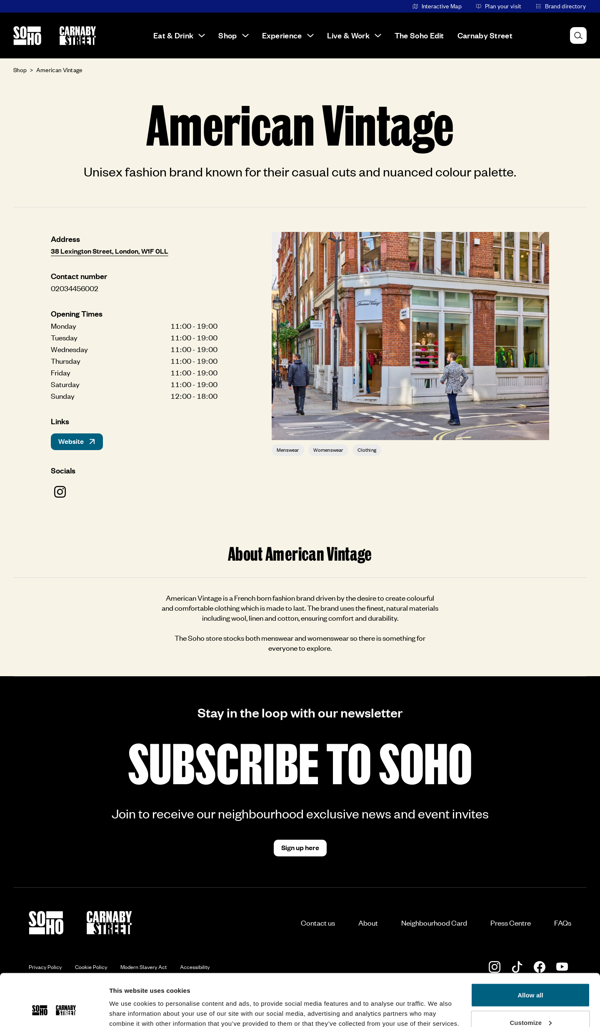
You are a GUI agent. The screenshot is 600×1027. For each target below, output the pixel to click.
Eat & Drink (179, 35)
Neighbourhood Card (434, 923)
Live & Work (354, 35)
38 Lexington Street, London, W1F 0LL (109, 250)
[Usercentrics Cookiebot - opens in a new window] (54, 1010)
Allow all (530, 950)
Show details (128, 1001)
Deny (530, 1004)
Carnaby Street (485, 35)
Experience (288, 35)
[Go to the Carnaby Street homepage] (78, 35)
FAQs (562, 923)
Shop (233, 35)
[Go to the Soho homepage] (27, 35)
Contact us (318, 923)
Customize (531, 977)
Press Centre (510, 923)
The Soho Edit (419, 35)
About (368, 923)
